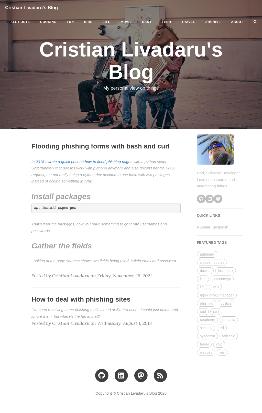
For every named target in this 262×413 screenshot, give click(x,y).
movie (126, 22)
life (107, 22)
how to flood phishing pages (108, 161)
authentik (207, 254)
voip (219, 344)
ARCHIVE (213, 22)
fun (70, 22)
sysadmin (207, 336)
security (206, 328)
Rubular (203, 227)
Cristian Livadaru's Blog (31, 7)
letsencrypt (222, 279)
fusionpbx (225, 271)
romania (228, 320)
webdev (206, 352)
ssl (222, 328)
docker (205, 271)
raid (203, 311)
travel (188, 22)
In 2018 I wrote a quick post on (58, 161)
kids (88, 22)
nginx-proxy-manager (217, 295)
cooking (48, 22)
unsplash (220, 227)
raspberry (207, 320)
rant (146, 22)
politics (226, 303)
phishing (206, 303)
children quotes (212, 262)
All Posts (20, 22)
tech (166, 22)
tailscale (228, 336)
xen (222, 352)
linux (215, 287)
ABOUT (237, 22)
